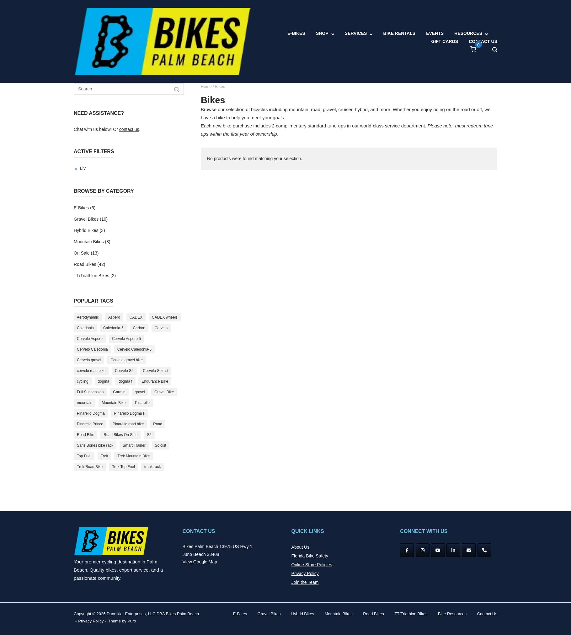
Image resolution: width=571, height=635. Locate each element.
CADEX (136, 317)
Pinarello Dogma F (129, 413)
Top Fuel (84, 456)
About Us (300, 547)
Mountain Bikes (89, 241)
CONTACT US (483, 41)
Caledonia (85, 328)
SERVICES (356, 33)
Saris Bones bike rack (95, 445)
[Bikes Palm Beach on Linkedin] (453, 550)
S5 (149, 435)
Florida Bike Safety (309, 555)
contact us (129, 129)
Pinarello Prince (90, 424)
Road (157, 424)
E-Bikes (81, 207)
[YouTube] (438, 550)
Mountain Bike (113, 403)
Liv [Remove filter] (83, 168)
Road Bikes (85, 264)
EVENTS (435, 33)
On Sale (82, 253)
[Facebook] (407, 550)
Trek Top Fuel (123, 467)
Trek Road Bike (90, 467)
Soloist (160, 445)
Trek (104, 456)
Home (206, 86)
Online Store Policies (311, 564)
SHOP (322, 33)
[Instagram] (423, 550)
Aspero (114, 317)
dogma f (125, 381)
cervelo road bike (91, 371)
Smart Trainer (134, 445)
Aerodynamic (88, 317)
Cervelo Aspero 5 (126, 338)
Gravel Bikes (86, 219)
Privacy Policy (305, 573)
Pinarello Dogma (91, 413)
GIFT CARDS (444, 41)
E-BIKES (296, 33)
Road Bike (85, 435)
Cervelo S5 (124, 371)
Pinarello (142, 403)
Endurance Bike (154, 381)
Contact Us (487, 613)
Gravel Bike (164, 392)
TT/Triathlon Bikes (91, 275)
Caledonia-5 (113, 328)
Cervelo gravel (89, 360)
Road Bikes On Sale (120, 435)
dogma (103, 381)
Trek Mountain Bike (133, 456)
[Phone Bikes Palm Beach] (484, 550)
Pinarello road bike (128, 424)
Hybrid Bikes (86, 230)
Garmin (119, 392)
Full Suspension (90, 392)
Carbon (139, 328)
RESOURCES (468, 33)
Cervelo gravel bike (126, 360)
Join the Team (305, 582)
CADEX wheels (165, 317)
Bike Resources (452, 613)
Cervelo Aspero (90, 338)
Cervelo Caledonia (92, 349)
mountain (84, 403)
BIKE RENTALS (399, 33)
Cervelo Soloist (155, 371)
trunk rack (152, 467)
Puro (131, 621)
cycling (82, 381)
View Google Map (200, 561)
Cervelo (161, 328)
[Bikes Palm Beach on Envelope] (469, 550)
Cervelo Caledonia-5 (134, 349)
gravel (140, 392)
